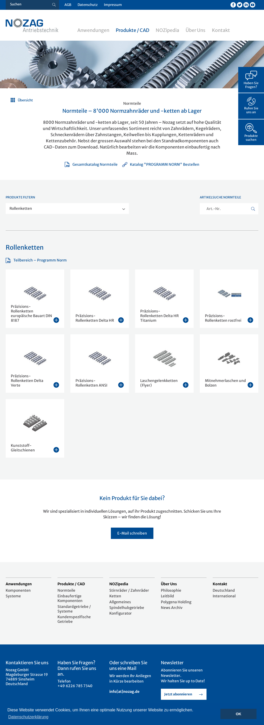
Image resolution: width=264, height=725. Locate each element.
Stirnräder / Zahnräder (129, 590)
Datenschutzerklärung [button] (28, 717)
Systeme (13, 596)
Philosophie (171, 590)
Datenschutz (88, 5)
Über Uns (195, 30)
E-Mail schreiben (132, 533)
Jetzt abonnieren (178, 694)
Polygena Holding (176, 602)
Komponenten (18, 590)
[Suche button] (54, 5)
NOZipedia (167, 30)
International (224, 596)
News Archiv (172, 607)
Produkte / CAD (132, 30)
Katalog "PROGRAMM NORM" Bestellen (160, 164)
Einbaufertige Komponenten (69, 598)
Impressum (113, 5)
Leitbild (167, 596)
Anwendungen (93, 30)
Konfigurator (120, 613)
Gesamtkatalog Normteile (91, 164)
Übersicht (25, 100)
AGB (67, 5)
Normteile (66, 590)
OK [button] (238, 714)
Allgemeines (120, 602)
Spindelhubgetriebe (126, 607)
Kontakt (221, 30)
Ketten (115, 596)
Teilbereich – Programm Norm (36, 260)
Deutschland (224, 590)
